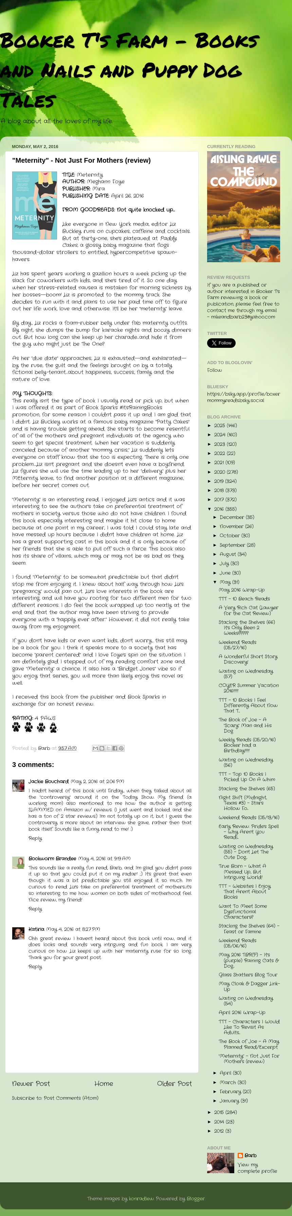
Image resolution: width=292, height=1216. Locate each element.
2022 (220, 453)
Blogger (196, 1199)
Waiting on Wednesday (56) (246, 763)
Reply (35, 838)
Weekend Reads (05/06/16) (237, 943)
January (230, 1101)
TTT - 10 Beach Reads (244, 599)
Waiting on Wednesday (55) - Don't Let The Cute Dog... (246, 852)
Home (103, 1084)
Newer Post (31, 1084)
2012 (219, 1131)
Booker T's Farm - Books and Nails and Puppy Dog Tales (129, 69)
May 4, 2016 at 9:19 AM (104, 859)
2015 (219, 1112)
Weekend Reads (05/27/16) (237, 645)
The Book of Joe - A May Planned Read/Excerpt (249, 1044)
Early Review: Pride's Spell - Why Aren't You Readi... (249, 832)
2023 (220, 444)
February (231, 1092)
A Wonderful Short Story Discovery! (248, 659)
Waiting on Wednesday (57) (246, 674)
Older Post (174, 1084)
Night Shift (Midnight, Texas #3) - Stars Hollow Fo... (243, 803)
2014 (220, 1122)
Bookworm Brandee (52, 859)
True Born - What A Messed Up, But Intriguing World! (242, 871)
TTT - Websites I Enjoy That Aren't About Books (245, 891)
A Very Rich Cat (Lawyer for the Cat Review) (248, 610)
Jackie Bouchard (49, 782)
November (232, 526)
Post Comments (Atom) (71, 1098)
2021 (219, 463)
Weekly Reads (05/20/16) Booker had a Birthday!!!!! (247, 745)
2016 (219, 509)
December (233, 517)
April (226, 1073)
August (229, 554)
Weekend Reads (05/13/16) (249, 818)
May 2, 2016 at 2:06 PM (97, 782)
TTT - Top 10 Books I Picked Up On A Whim (247, 777)
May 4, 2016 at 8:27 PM (73, 929)
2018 (219, 490)
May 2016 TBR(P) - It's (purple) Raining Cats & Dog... (248, 960)
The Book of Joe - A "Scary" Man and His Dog (245, 725)
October (230, 536)
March (229, 1082)
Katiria (36, 929)
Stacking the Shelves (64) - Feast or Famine (249, 929)
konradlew (141, 1199)
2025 (220, 426)
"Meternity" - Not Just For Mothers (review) (249, 1059)
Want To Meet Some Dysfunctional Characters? (243, 911)
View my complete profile (257, 1168)
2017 (219, 500)
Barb (250, 1156)
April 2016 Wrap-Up (242, 1012)
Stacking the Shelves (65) (247, 789)
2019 (219, 481)
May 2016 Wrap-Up (242, 590)
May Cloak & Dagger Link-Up (249, 987)
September (233, 545)
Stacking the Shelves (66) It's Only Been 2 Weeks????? (247, 628)
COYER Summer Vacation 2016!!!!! (249, 688)
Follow (214, 370)
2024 (220, 435)
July (225, 563)
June (226, 573)
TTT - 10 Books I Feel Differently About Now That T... (248, 705)
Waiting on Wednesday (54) (246, 1001)
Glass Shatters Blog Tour (248, 975)
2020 (220, 472)
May (226, 582)
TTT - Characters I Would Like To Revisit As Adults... (249, 1027)
